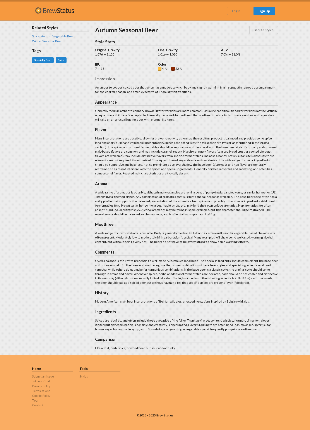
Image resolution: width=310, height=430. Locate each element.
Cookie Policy (41, 395)
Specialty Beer (42, 60)
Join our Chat (41, 381)
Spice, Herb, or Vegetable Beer (53, 36)
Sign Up (264, 11)
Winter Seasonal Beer (47, 41)
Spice (61, 60)
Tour (35, 400)
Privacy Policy (41, 386)
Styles (83, 376)
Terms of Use (41, 391)
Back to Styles (263, 30)
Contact (37, 405)
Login (236, 11)
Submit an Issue (43, 376)
